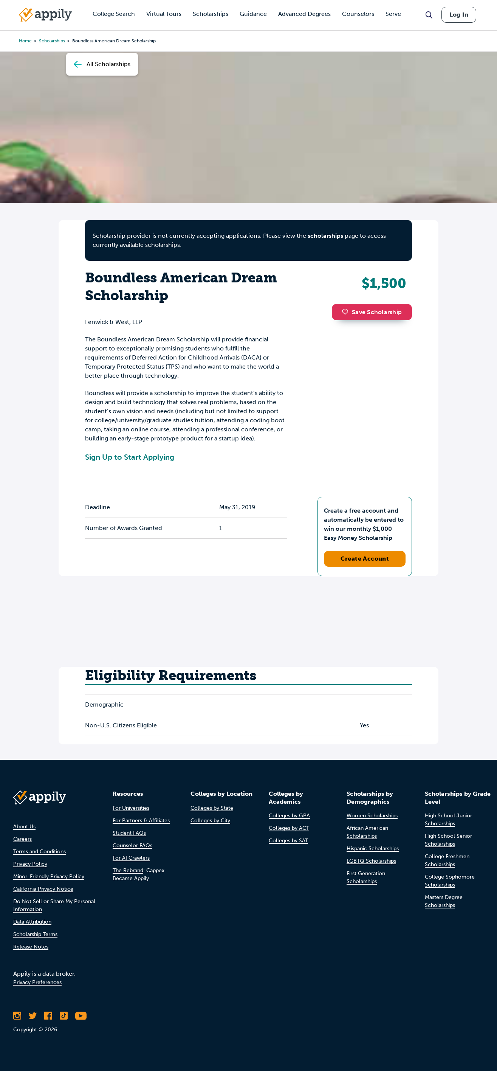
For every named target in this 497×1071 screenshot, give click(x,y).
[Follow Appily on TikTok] (64, 1015)
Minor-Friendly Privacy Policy (48, 876)
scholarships (325, 235)
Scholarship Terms (35, 934)
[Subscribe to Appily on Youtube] (81, 1015)
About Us (24, 826)
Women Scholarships (372, 815)
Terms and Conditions (39, 851)
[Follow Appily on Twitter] (33, 1015)
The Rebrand (128, 870)
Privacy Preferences (37, 982)
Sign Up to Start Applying (129, 457)
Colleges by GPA (289, 815)
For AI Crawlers (131, 858)
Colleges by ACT (289, 828)
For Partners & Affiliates (141, 820)
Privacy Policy (30, 864)
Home (25, 40)
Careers (22, 839)
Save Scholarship (372, 312)
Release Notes (30, 947)
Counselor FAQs (132, 845)
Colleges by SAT (288, 840)
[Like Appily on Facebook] (48, 1015)
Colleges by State (211, 808)
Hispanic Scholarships (373, 848)
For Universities (131, 808)
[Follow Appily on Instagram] (17, 1015)
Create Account (365, 558)
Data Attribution (32, 922)
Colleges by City (210, 820)
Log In (458, 14)
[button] (347, 312)
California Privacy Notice (43, 889)
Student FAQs (129, 833)
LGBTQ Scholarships (371, 861)
